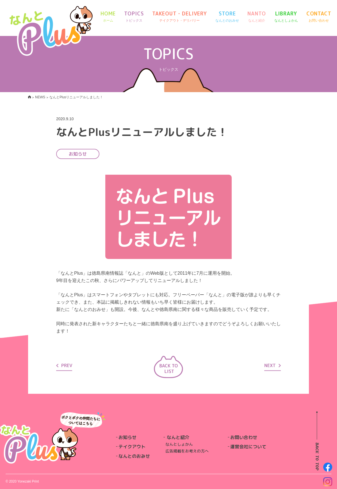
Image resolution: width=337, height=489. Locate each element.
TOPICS (134, 16)
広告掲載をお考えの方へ (187, 451)
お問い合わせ (243, 437)
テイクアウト (132, 446)
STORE (227, 16)
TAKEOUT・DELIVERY (179, 16)
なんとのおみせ (134, 456)
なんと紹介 (178, 437)
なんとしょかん (179, 444)
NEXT (272, 365)
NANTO (256, 16)
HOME (108, 16)
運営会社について (248, 446)
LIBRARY (286, 16)
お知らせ (127, 437)
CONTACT (318, 16)
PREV (64, 365)
